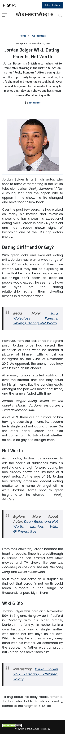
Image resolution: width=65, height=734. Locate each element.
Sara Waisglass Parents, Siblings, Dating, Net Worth (35, 318)
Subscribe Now (52, 5)
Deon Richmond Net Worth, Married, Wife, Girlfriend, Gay (35, 526)
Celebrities (39, 36)
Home (23, 36)
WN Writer (35, 102)
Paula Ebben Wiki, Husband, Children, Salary (35, 674)
